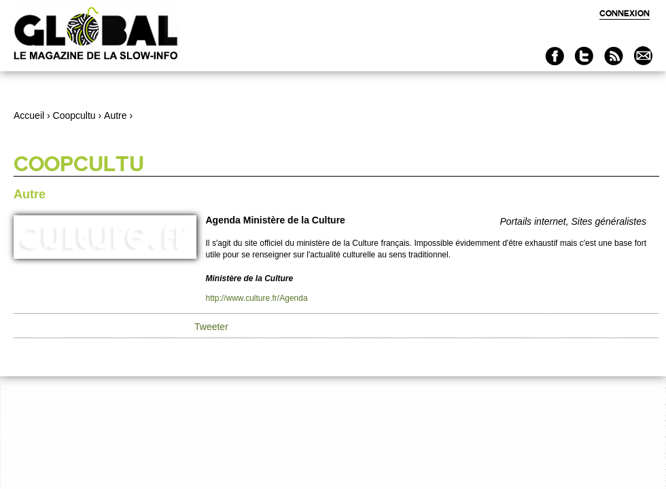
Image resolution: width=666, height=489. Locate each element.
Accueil (29, 115)
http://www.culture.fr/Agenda (257, 298)
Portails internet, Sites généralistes (573, 221)
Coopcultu (74, 115)
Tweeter (211, 326)
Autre (115, 115)
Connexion (624, 13)
